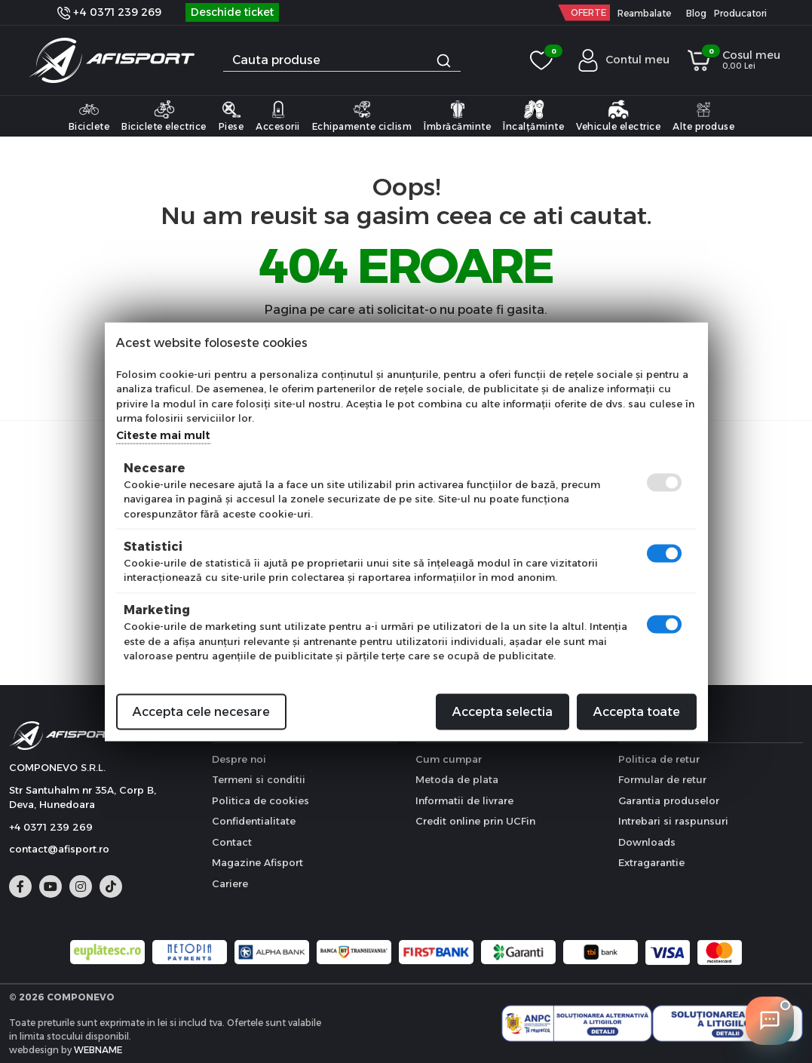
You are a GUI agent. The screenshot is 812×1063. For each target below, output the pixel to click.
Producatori (740, 13)
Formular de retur (662, 779)
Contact (232, 842)
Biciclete (89, 115)
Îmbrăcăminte (457, 115)
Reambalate (644, 13)
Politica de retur (659, 759)
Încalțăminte (533, 115)
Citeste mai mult (163, 434)
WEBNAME (98, 1049)
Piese (231, 115)
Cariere (230, 883)
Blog (696, 13)
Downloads (647, 842)
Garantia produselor (668, 800)
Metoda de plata (456, 779)
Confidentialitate (254, 821)
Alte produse (703, 115)
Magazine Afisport (257, 862)
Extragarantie (651, 862)
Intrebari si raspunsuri (673, 821)
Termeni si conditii (258, 779)
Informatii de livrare (464, 800)
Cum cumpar (448, 759)
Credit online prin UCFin (475, 821)
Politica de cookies (260, 800)
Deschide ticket (232, 12)
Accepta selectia (502, 711)
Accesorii (278, 115)
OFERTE (588, 12)
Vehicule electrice (618, 115)
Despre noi (239, 759)
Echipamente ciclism (362, 115)
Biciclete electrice (164, 115)
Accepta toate (636, 711)
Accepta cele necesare (201, 711)
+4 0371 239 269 (109, 12)
